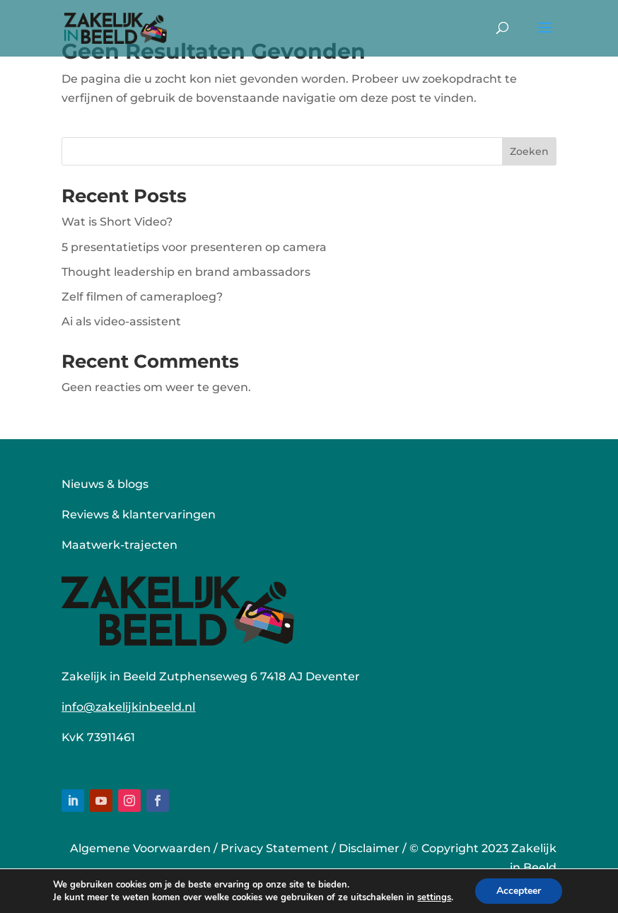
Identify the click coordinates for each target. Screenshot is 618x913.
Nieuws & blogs (105, 484)
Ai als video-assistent (121, 321)
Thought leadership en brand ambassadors (186, 272)
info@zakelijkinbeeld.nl (128, 707)
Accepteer (518, 890)
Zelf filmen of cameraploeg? (142, 296)
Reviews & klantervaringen (139, 514)
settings (434, 897)
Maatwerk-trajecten (119, 545)
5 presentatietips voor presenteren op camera (194, 247)
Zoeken (529, 151)
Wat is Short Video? (117, 221)
